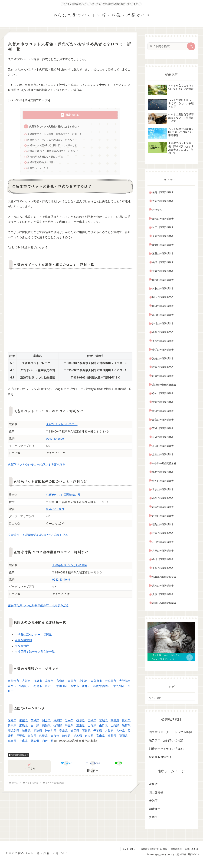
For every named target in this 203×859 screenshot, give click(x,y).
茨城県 (35, 722)
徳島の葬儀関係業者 (163, 367)
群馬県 (12, 727)
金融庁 (153, 800)
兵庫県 (23, 742)
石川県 (86, 732)
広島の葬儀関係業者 (163, 533)
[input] (169, 46)
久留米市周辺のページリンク (42, 163)
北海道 (35, 742)
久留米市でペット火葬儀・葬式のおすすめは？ (54, 126)
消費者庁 (154, 809)
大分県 (120, 732)
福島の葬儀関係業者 (163, 524)
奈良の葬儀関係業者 (163, 419)
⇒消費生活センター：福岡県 (33, 636)
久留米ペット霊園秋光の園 (63, 496)
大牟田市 (110, 682)
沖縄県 (57, 722)
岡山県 (46, 722)
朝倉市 (37, 687)
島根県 (43, 737)
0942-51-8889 (55, 510)
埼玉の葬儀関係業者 (163, 227)
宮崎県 (92, 722)
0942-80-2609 (55, 440)
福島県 (12, 742)
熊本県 (126, 722)
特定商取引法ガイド (162, 757)
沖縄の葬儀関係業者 (163, 323)
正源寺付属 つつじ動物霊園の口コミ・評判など (52, 152)
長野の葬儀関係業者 (163, 262)
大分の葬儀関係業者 (163, 201)
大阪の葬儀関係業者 (163, 594)
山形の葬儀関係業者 (163, 279)
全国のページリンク (38, 169)
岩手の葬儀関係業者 (163, 349)
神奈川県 (50, 732)
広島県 (23, 727)
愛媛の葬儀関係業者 (163, 244)
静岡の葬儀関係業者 (163, 515)
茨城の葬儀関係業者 (163, 271)
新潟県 (37, 732)
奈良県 (89, 737)
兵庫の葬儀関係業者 (163, 550)
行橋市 (37, 682)
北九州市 (119, 687)
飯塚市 (86, 687)
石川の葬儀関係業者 (163, 542)
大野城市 (125, 682)
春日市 (72, 682)
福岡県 (123, 737)
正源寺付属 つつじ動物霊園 (69, 566)
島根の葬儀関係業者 (163, 314)
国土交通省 (156, 792)
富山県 (100, 737)
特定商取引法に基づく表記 (153, 849)
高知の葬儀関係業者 (163, 585)
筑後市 (12, 687)
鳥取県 (32, 737)
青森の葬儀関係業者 (163, 489)
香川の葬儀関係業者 (163, 559)
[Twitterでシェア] (66, 765)
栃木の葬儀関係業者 (163, 393)
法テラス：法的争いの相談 (166, 740)
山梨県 (115, 727)
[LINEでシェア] (119, 765)
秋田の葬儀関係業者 (163, 411)
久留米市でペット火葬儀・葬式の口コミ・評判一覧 (54, 134)
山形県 (92, 727)
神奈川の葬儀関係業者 (164, 463)
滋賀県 (126, 727)
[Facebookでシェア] (92, 765)
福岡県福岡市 (102, 687)
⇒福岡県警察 (23, 641)
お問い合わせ (191, 849)
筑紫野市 (25, 687)
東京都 (55, 737)
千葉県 (97, 732)
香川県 (35, 727)
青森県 (63, 732)
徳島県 (66, 737)
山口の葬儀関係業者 (163, 306)
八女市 (75, 687)
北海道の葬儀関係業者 (164, 577)
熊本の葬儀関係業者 (163, 480)
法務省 (153, 784)
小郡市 (83, 682)
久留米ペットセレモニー (62, 426)
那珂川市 (62, 687)
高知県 (46, 727)
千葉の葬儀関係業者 (163, 568)
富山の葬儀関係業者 (163, 445)
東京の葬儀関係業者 (163, 341)
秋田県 (26, 732)
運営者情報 (175, 849)
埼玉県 (69, 727)
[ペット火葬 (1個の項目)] (171, 698)
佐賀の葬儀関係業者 (163, 192)
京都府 (115, 722)
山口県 (103, 727)
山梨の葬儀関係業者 (163, 332)
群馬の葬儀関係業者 (163, 507)
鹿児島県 (13, 732)
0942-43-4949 (61, 581)
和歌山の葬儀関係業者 (164, 603)
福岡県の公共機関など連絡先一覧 (45, 157)
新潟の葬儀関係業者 (163, 437)
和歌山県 (47, 742)
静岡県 (75, 732)
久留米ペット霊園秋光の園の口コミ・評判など (52, 146)
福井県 (112, 737)
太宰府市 (96, 682)
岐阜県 (80, 722)
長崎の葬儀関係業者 (163, 236)
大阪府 (109, 732)
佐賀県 (57, 727)
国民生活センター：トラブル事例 (170, 732)
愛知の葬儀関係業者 (163, 218)
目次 (68, 114)
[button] (92, 772)
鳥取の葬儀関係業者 (163, 288)
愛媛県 (23, 722)
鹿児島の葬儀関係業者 (164, 384)
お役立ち (157, 210)
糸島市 (49, 682)
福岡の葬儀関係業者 (18, 756)
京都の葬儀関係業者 (163, 454)
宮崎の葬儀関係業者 (163, 402)
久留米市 (13, 682)
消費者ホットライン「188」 (167, 748)
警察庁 (153, 817)
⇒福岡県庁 (22, 647)
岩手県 (69, 722)
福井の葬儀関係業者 (163, 472)
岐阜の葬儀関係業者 (163, 376)
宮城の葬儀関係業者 (163, 428)
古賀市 (26, 682)
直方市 (49, 687)
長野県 (20, 737)
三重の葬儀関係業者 (163, 253)
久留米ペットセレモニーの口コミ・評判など (51, 140)
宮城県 (103, 722)
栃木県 (77, 737)
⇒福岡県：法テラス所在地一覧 (35, 653)
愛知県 (12, 722)
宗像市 (60, 682)
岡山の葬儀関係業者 (163, 297)
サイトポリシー (129, 849)
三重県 (80, 727)
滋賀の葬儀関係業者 (163, 358)
